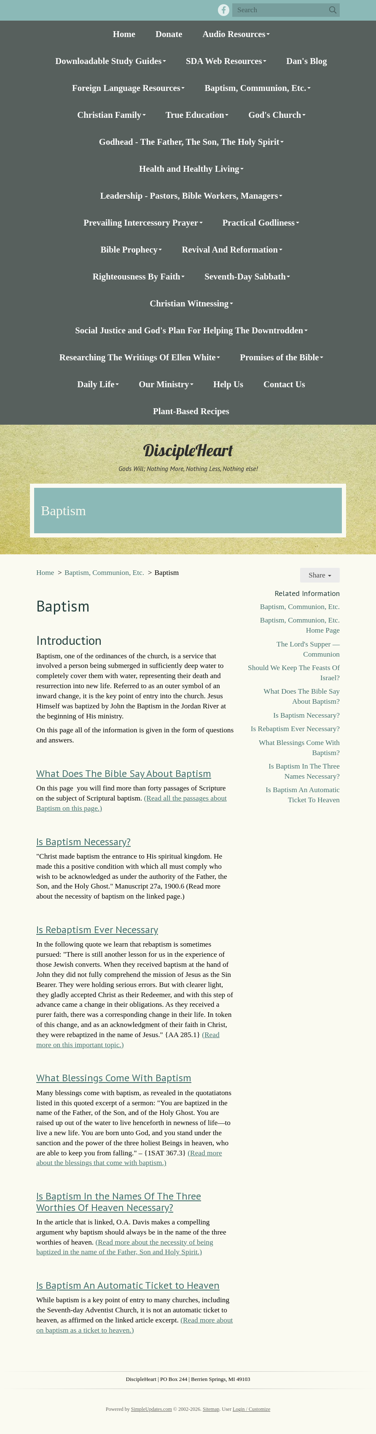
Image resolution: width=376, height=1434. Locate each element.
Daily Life (95, 384)
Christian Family (109, 115)
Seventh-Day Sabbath (244, 276)
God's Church (274, 115)
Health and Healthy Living (189, 168)
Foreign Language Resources (126, 88)
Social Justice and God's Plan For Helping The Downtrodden (189, 330)
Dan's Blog (306, 61)
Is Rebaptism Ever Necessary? (295, 729)
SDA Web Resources (224, 61)
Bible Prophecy (128, 249)
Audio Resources (233, 34)
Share (320, 575)
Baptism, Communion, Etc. (255, 88)
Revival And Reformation (230, 249)
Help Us (228, 384)
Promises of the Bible (279, 357)
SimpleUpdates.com (151, 1409)
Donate (169, 34)
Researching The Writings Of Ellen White (137, 357)
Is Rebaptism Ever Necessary (97, 929)
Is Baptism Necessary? (83, 841)
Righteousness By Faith (136, 276)
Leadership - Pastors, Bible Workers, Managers (189, 195)
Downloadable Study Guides (108, 61)
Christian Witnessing (189, 303)
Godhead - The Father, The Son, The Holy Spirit (189, 141)
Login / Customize (251, 1409)
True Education (195, 115)
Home (124, 34)
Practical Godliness (259, 222)
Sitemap (211, 1409)
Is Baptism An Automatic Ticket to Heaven (128, 1285)
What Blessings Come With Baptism (113, 1077)
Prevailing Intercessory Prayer (140, 222)
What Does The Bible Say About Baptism (123, 773)
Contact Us (284, 384)
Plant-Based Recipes (191, 411)
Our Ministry (164, 384)
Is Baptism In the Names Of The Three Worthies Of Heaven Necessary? (118, 1201)
